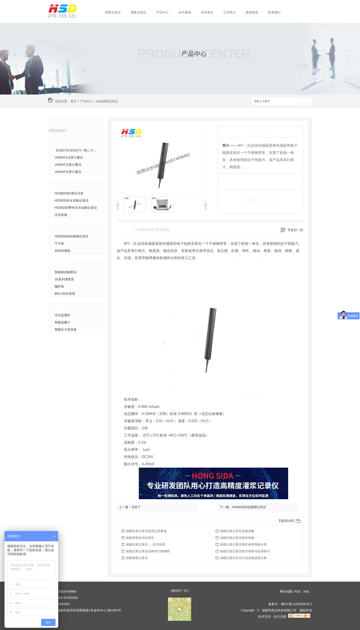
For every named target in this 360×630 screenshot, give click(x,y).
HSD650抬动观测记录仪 (71, 236)
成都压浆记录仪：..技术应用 (145, 544)
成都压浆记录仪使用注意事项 (146, 531)
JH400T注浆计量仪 (68, 172)
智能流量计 (62, 322)
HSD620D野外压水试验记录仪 (76, 207)
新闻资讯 (252, 12)
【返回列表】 (286, 520)
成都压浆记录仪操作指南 (237, 538)
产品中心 (162, 12)
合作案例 (184, 12)
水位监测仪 (62, 315)
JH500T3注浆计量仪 (69, 157)
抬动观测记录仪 (107, 101)
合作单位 (207, 12)
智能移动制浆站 (66, 272)
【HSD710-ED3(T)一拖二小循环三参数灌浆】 (79, 150)
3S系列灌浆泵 (64, 279)
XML (306, 591)
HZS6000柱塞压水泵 (69, 193)
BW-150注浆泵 (65, 293)
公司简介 (229, 12)
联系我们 (274, 12)
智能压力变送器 (66, 329)
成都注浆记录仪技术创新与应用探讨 (245, 551)
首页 (73, 101)
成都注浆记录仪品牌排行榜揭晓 (148, 551)
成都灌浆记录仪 (137, 558)
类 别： (230, 180)
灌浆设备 (63, 263)
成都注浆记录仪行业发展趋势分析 (243, 558)
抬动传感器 (62, 250)
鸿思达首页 (113, 12)
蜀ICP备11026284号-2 (296, 604)
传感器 (61, 306)
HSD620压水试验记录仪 (71, 200)
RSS (298, 591)
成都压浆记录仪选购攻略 (237, 531)
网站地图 (286, 591)
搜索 (304, 101)
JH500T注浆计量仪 (68, 164)
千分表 (59, 243)
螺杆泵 (59, 286)
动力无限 (280, 616)
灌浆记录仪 (138, 12)
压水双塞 (61, 215)
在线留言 (260, 200)
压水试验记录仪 (69, 185)
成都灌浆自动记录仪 (140, 538)
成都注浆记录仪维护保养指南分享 (243, 544)
